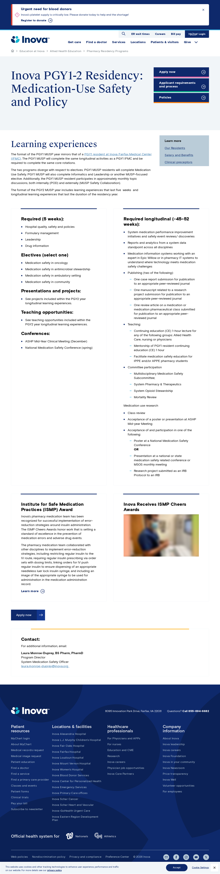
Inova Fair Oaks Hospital (68, 745)
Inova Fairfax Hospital (66, 751)
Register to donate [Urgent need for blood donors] (33, 20)
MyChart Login (197, 34)
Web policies (19, 856)
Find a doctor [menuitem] (96, 42)
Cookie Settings (200, 868)
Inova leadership (174, 744)
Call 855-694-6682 (195, 711)
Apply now (167, 72)
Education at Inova (32, 51)
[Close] (214, 868)
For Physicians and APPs (123, 738)
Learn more (29, 591)
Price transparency (175, 773)
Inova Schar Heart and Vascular (73, 804)
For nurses (114, 744)
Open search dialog (123, 33)
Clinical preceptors (178, 162)
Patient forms (20, 791)
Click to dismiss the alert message (203, 10)
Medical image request (26, 756)
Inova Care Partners (120, 773)
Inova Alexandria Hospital (69, 734)
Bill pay (176, 34)
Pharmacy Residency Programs (107, 51)
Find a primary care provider (30, 779)
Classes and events (24, 785)
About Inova (171, 738)
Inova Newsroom (174, 768)
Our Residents (175, 148)
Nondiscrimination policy (48, 856)
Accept (176, 868)
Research (113, 756)
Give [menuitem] (187, 42)
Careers (160, 34)
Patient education (23, 762)
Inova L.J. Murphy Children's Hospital (76, 740)
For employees (172, 791)
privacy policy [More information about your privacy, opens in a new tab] (54, 870)
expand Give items (196, 42)
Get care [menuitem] (74, 42)
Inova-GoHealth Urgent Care (71, 810)
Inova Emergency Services (69, 787)
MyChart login (20, 738)
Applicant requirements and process (177, 84)
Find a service (20, 773)
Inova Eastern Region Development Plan (75, 818)
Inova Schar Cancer (65, 799)
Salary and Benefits (179, 155)
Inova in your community (179, 762)
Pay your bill (19, 803)
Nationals (77, 836)
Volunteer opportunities (179, 785)
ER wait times (140, 34)
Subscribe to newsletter (27, 809)
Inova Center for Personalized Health (76, 781)
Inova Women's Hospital (67, 769)
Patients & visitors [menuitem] (165, 42)
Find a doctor (20, 768)
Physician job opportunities (125, 768)
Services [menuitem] (118, 42)
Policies (165, 97)
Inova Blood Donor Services (70, 775)
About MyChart (21, 744)
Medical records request (27, 750)
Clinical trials (20, 797)
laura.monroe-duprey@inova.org (45, 666)
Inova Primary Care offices (69, 793)
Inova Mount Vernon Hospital (71, 763)
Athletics (105, 836)
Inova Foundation (174, 756)
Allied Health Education (65, 51)
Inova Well (169, 779)
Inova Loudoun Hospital (68, 757)
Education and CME (120, 750)
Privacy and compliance (85, 856)
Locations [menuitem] (138, 42)
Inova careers (116, 762)
